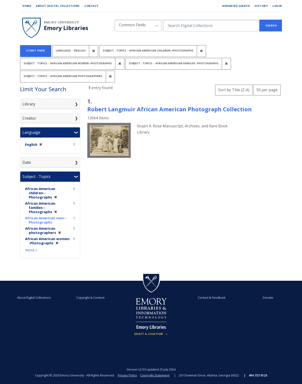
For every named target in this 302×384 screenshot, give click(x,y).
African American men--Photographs (46, 220)
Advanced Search (236, 6)
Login (277, 6)
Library (28, 104)
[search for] (210, 25)
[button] (138, 25)
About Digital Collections (58, 6)
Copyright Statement (154, 375)
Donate (268, 297)
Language (31, 132)
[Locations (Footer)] (151, 334)
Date (26, 162)
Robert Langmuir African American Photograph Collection (169, 109)
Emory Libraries (66, 28)
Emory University (61, 22)
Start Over (35, 50)
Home (26, 6)
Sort (233, 89)
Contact (91, 6)
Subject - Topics (36, 176)
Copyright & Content (90, 297)
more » (31, 250)
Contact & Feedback (212, 297)
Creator (29, 118)
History (261, 6)
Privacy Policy (127, 375)
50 (267, 89)
